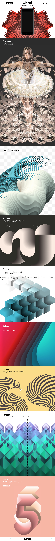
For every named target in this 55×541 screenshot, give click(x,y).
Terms (47, 538)
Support (44, 538)
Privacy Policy (50, 538)
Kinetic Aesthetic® (9, 538)
